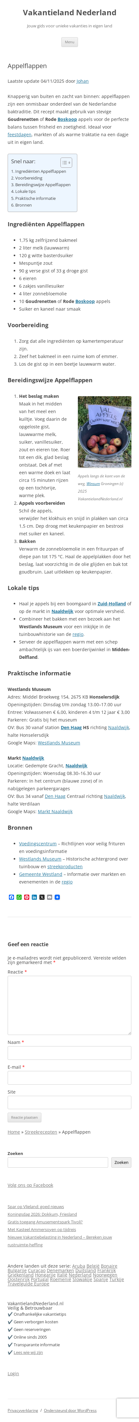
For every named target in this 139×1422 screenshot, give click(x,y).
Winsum (93, 483)
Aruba (78, 1266)
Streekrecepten (41, 1132)
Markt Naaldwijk (55, 811)
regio (78, 634)
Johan (83, 81)
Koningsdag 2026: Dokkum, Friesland (42, 1214)
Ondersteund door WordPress (70, 1410)
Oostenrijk (19, 1279)
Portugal (40, 1279)
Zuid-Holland (112, 604)
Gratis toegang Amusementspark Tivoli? (45, 1222)
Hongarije (45, 1275)
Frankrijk (106, 1270)
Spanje (101, 1279)
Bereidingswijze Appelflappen (43, 184)
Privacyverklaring (23, 1410)
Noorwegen (105, 1275)
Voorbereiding (28, 178)
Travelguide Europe (28, 1284)
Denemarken (60, 1270)
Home (14, 1132)
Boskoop (67, 119)
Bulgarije (17, 1270)
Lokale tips (25, 191)
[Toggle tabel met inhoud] (63, 162)
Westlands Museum (59, 743)
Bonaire (109, 1266)
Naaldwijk (62, 611)
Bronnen (23, 205)
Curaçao (36, 1270)
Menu (69, 41)
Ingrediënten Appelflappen (40, 171)
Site (12, 1092)
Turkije (116, 1279)
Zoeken (15, 1153)
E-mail (16, 1067)
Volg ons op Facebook (30, 1185)
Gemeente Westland (40, 874)
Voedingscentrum (38, 844)
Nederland (80, 1275)
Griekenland (21, 1275)
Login (13, 1373)
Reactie (17, 972)
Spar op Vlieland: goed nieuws (36, 1206)
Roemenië (60, 1279)
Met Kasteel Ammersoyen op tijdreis (42, 1229)
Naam (16, 1042)
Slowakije (82, 1279)
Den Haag (71, 727)
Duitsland (85, 1270)
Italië (62, 1275)
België (93, 1266)
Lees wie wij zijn (28, 1352)
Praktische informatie (35, 198)
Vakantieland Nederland (69, 13)
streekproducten (65, 866)
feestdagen (19, 134)
